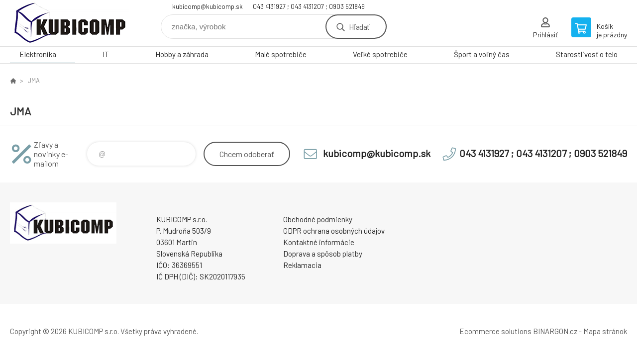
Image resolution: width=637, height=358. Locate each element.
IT (106, 54)
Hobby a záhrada (182, 54)
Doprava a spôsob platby (322, 253)
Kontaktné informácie (318, 242)
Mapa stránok (605, 331)
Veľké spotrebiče (380, 54)
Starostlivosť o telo (587, 54)
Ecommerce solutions (495, 331)
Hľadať (359, 26)
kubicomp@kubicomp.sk (207, 6)
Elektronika (37, 54)
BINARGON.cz (555, 331)
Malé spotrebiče (281, 54)
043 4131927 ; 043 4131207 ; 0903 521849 (309, 6)
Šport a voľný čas (482, 54)
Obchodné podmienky (317, 219)
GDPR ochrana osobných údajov (334, 230)
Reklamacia (302, 265)
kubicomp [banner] (69, 23)
